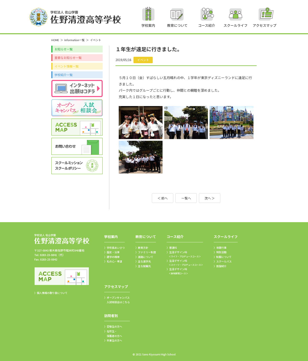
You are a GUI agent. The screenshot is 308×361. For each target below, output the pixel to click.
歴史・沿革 (113, 252)
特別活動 (221, 252)
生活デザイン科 (185, 254)
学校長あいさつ (116, 247)
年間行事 (221, 247)
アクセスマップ (116, 286)
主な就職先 (144, 266)
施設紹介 (221, 266)
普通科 (173, 247)
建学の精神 (113, 257)
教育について (145, 236)
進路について (145, 257)
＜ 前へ (162, 198)
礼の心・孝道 (114, 261)
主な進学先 (144, 261)
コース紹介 (175, 236)
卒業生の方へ (114, 340)
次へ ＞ (209, 198)
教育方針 (143, 247)
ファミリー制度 (147, 252)
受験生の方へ (114, 326)
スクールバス (224, 261)
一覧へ (186, 198)
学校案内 (111, 236)
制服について (224, 257)
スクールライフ (226, 236)
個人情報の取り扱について (52, 293)
